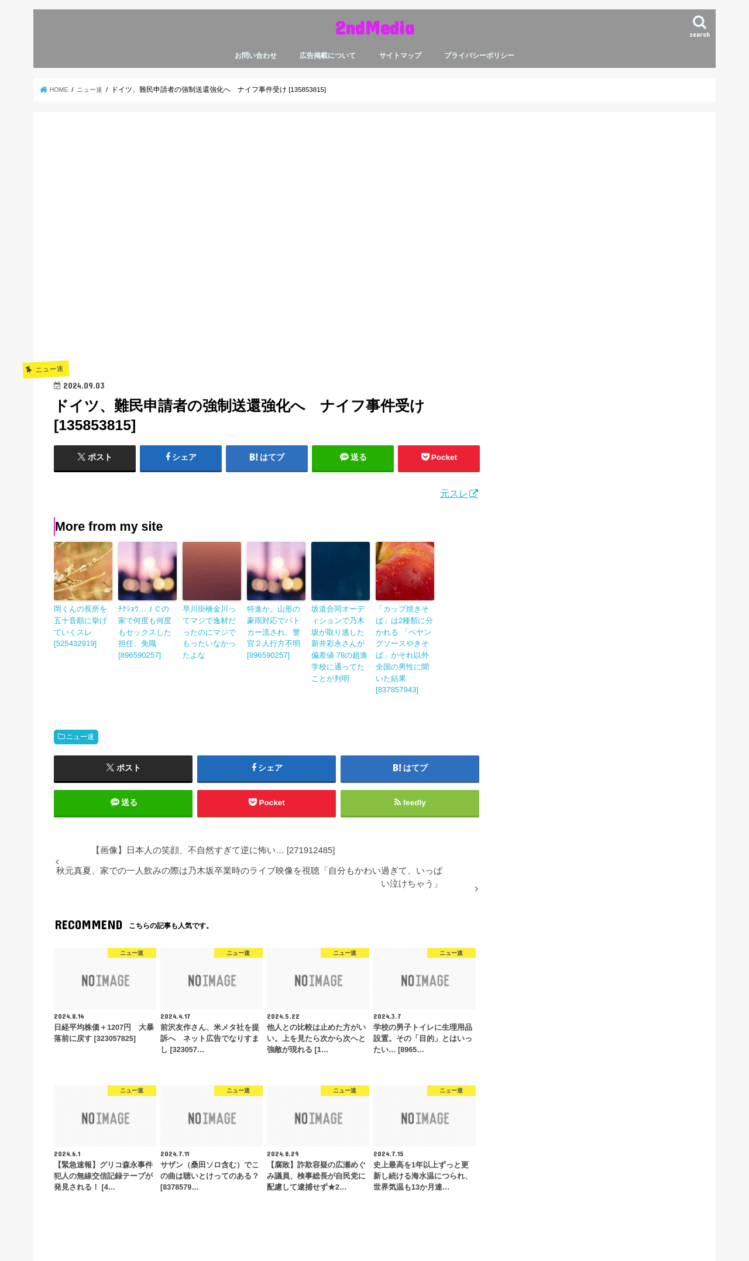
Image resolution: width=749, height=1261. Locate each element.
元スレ (454, 492)
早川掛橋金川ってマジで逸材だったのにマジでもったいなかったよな (211, 624)
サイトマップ (400, 55)
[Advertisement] (267, 253)
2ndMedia (374, 27)
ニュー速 (80, 718)
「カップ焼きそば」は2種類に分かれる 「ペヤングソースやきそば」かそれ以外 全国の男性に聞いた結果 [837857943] (405, 640)
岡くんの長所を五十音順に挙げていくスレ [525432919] (82, 624)
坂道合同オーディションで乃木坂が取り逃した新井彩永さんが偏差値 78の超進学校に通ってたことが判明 (339, 634)
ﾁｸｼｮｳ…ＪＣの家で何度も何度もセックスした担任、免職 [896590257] (146, 624)
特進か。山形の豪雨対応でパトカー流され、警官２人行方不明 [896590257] (275, 629)
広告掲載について (328, 55)
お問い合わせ (256, 55)
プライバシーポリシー (479, 55)
